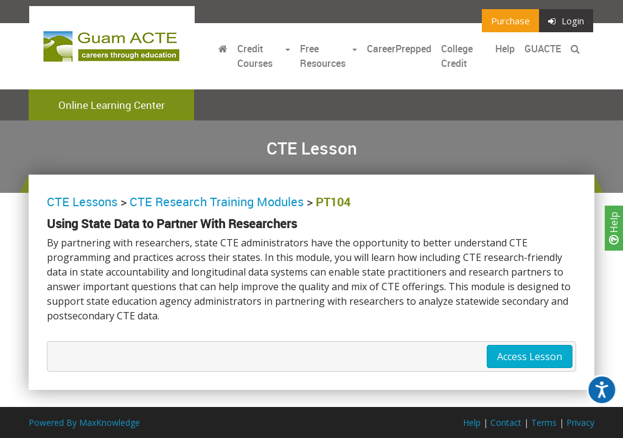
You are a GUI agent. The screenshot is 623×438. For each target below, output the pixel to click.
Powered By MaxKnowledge (84, 422)
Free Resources (323, 56)
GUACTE (542, 48)
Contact (505, 422)
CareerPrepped (399, 48)
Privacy (580, 422)
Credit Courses (255, 56)
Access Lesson (529, 356)
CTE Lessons (82, 201)
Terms (544, 422)
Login (566, 21)
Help (614, 228)
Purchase (510, 21)
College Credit (457, 56)
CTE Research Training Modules (217, 201)
